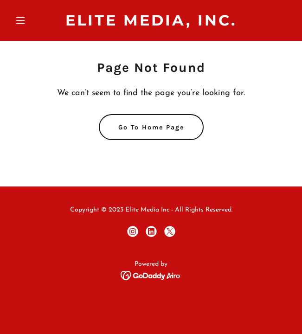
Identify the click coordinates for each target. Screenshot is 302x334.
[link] (151, 23)
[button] (32, 20)
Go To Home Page (151, 127)
